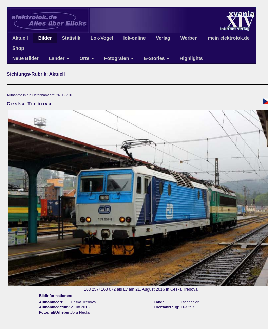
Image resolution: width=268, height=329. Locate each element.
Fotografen (119, 58)
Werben (189, 38)
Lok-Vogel (102, 38)
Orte (86, 58)
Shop (18, 48)
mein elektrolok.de (229, 38)
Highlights (191, 58)
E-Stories (156, 58)
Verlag (163, 38)
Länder (59, 58)
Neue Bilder (25, 58)
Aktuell (20, 38)
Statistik (71, 38)
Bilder (45, 38)
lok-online (134, 38)
